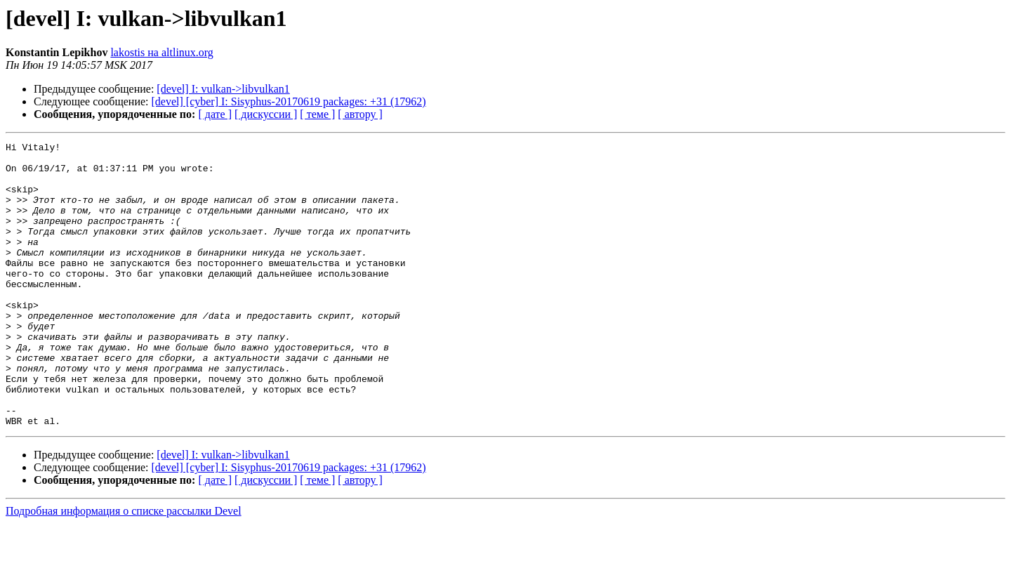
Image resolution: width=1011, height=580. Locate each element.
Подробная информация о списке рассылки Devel (124, 568)
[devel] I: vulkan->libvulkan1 (223, 89)
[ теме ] (317, 114)
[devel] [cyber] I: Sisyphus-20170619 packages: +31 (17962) (289, 101)
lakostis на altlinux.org (161, 52)
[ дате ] (215, 114)
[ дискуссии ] (265, 114)
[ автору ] (360, 114)
